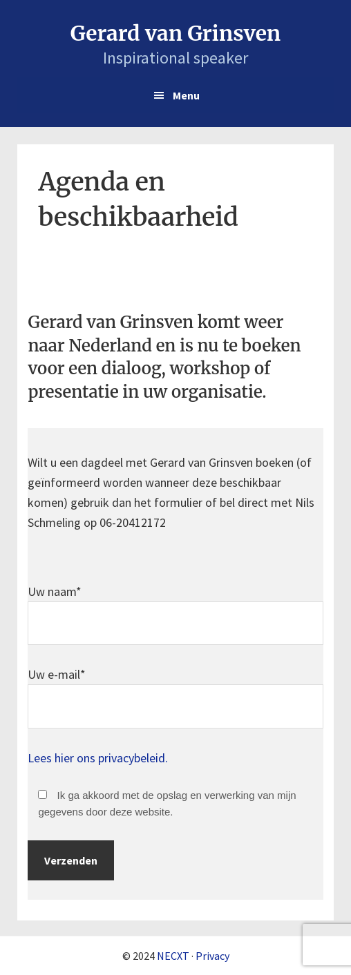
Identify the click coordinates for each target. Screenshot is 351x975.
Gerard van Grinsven (175, 33)
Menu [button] (186, 95)
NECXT (173, 956)
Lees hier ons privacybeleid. (98, 758)
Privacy (212, 956)
